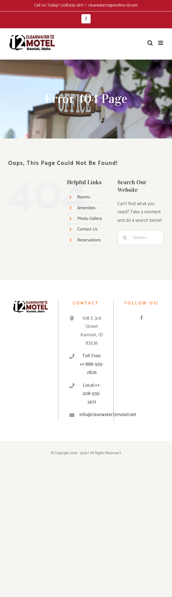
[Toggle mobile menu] (161, 43)
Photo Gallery (89, 218)
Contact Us (87, 229)
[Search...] (140, 237)
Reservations (89, 240)
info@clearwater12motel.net (91, 415)
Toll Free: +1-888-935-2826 (92, 364)
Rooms (83, 197)
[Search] (125, 237)
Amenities (86, 208)
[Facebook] (141, 317)
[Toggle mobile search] (150, 43)
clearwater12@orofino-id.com (113, 5)
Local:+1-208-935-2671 (91, 393)
